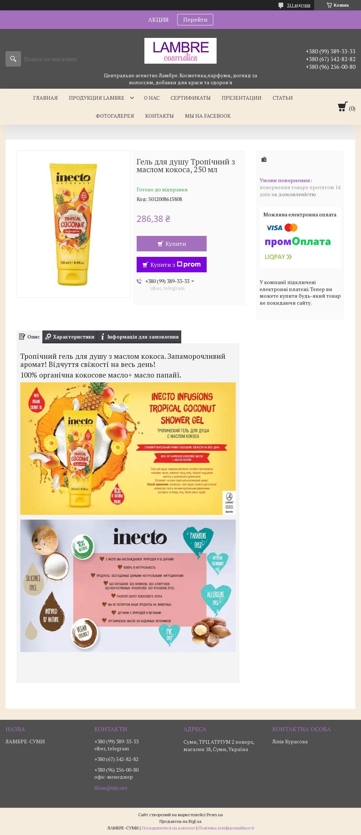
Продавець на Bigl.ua (180, 821)
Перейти (195, 19)
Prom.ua (215, 814)
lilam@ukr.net (111, 788)
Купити (175, 244)
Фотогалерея (115, 115)
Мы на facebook (208, 115)
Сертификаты (191, 97)
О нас (152, 97)
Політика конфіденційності (226, 828)
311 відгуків (299, 5)
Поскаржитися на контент (168, 828)
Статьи (283, 97)
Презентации (242, 97)
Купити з (175, 265)
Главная (45, 97)
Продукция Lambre (97, 97)
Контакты (159, 115)
